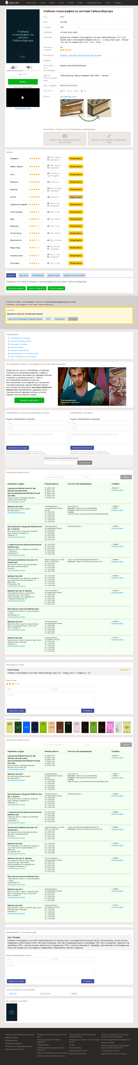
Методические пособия (78, 1051)
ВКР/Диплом (83, 55)
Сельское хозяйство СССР (15, 1049)
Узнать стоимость (37, 288)
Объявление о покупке (20, 338)
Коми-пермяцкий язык (77, 1054)
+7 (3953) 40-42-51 (117, 621)
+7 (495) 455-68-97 (117, 508)
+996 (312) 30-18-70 (118, 488)
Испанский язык (75, 1048)
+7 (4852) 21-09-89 (117, 560)
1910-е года (45, 993)
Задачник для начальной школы (113, 1054)
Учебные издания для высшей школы (19, 1034)
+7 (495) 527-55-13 (117, 526)
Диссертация (95, 55)
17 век (42, 3)
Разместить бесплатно (82, 447)
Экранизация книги (23, 98)
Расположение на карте (16, 502)
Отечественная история (110, 1051)
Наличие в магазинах (19, 350)
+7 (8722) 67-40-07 (117, 576)
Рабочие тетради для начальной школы (52, 1053)
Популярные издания (13, 1043)
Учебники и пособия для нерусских (18, 1046)
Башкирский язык (108, 1043)
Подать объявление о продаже (85, 419)
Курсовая (73, 55)
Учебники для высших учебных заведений (49, 1041)
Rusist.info (14, 3)
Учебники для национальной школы (51, 1056)
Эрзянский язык (11, 1040)
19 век (61, 3)
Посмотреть (75, 158)
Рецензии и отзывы (18, 344)
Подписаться (84, 462)
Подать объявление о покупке (20, 419)
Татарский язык (43, 1045)
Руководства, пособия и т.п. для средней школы (84, 1041)
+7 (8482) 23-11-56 (117, 544)
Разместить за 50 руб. (17, 447)
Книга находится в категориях (23, 356)
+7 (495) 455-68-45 (117, 506)
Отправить (88, 710)
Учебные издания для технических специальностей (82, 1035)
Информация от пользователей (24, 353)
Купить (22, 81)
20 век (70, 3)
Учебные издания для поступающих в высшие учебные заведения (115, 1046)
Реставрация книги (68, 96)
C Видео (117, 3)
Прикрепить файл (16, 710)
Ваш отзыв (11, 680)
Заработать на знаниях (74, 275)
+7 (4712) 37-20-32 (117, 638)
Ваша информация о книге (18, 955)
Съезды (72, 1045)
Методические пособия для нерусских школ (51, 1035)
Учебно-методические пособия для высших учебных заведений (114, 1035)
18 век (52, 3)
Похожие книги (16, 347)
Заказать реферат (16, 288)
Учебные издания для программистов (115, 1040)
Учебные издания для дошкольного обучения (51, 1049)
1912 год (12, 993)
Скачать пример (56, 288)
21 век (80, 3)
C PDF (107, 3)
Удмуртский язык (11, 1037)
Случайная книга (94, 3)
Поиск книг (31, 3)
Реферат (64, 55)
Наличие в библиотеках (20, 341)
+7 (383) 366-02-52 (117, 590)
